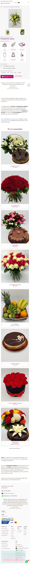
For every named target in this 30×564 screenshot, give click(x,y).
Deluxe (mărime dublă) (9, 68)
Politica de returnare (19, 552)
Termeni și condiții (18, 557)
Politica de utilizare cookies (20, 555)
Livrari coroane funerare (6, 548)
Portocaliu (3, 72)
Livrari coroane (4, 546)
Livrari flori (19, 529)
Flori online (13, 530)
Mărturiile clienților (5, 533)
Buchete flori (13, 538)
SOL (16, 560)
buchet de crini (5, 120)
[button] (28, 2)
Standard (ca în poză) (8, 66)
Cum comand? (4, 528)
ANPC (16, 559)
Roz (15, 72)
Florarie (12, 528)
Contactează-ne (18, 544)
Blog (16, 542)
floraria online (18, 111)
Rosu (11, 72)
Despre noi (4, 526)
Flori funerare (5, 541)
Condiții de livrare (5, 531)
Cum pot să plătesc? (5, 530)
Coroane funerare (5, 545)
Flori (1, 6)
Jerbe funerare (4, 543)
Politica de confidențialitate (20, 553)
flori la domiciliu (14, 119)
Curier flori (19, 531)
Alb (8, 72)
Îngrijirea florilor (4, 535)
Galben (19, 72)
